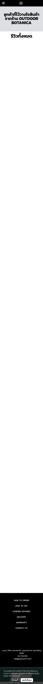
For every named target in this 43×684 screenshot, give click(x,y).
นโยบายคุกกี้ (16, 676)
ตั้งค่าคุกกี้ (14, 680)
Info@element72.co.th (22, 658)
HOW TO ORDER (21, 600)
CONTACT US (21, 628)
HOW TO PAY (21, 605)
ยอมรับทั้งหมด (27, 680)
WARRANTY (21, 622)
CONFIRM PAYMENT (21, 611)
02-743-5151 (22, 656)
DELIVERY (21, 616)
